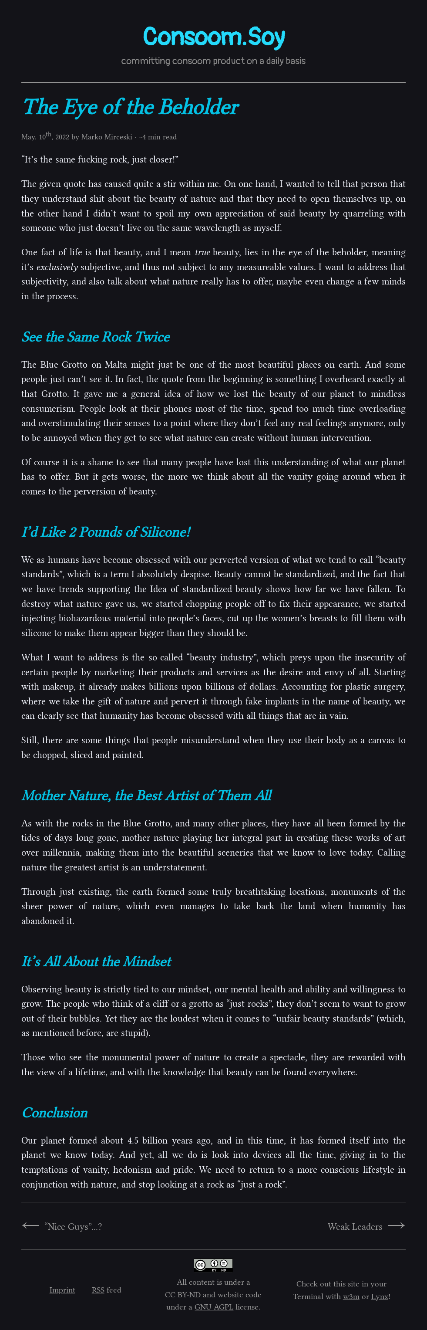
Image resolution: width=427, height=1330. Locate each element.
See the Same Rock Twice (95, 336)
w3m (351, 1296)
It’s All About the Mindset (95, 961)
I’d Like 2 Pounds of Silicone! (105, 532)
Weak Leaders (355, 1226)
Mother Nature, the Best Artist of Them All (145, 795)
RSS (98, 1290)
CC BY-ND (183, 1295)
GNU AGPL (214, 1307)
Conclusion (54, 1112)
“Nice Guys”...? (73, 1226)
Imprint (62, 1290)
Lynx (379, 1296)
